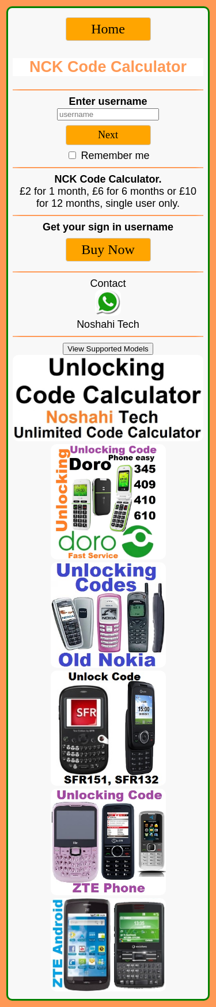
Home (108, 28)
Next (108, 135)
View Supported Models (108, 348)
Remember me (109, 155)
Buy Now (108, 249)
